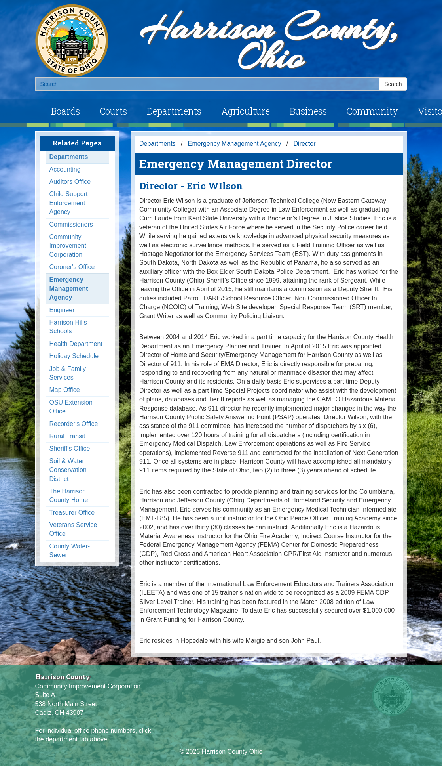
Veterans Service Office (73, 529)
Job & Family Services (67, 373)
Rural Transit (67, 436)
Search (393, 84)
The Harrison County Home (68, 495)
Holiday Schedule (74, 356)
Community (372, 111)
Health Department (75, 343)
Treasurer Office (72, 512)
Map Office (64, 389)
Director (305, 143)
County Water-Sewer (69, 550)
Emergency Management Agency (68, 288)
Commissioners (71, 224)
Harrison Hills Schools (68, 326)
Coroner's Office (72, 267)
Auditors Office (70, 181)
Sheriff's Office (69, 448)
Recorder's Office (73, 423)
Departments (174, 111)
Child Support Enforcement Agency (68, 203)
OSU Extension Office (71, 407)
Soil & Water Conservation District (68, 470)
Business (308, 111)
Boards (65, 111)
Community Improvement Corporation (67, 245)
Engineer (62, 310)
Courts (113, 111)
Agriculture (245, 111)
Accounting (65, 169)
